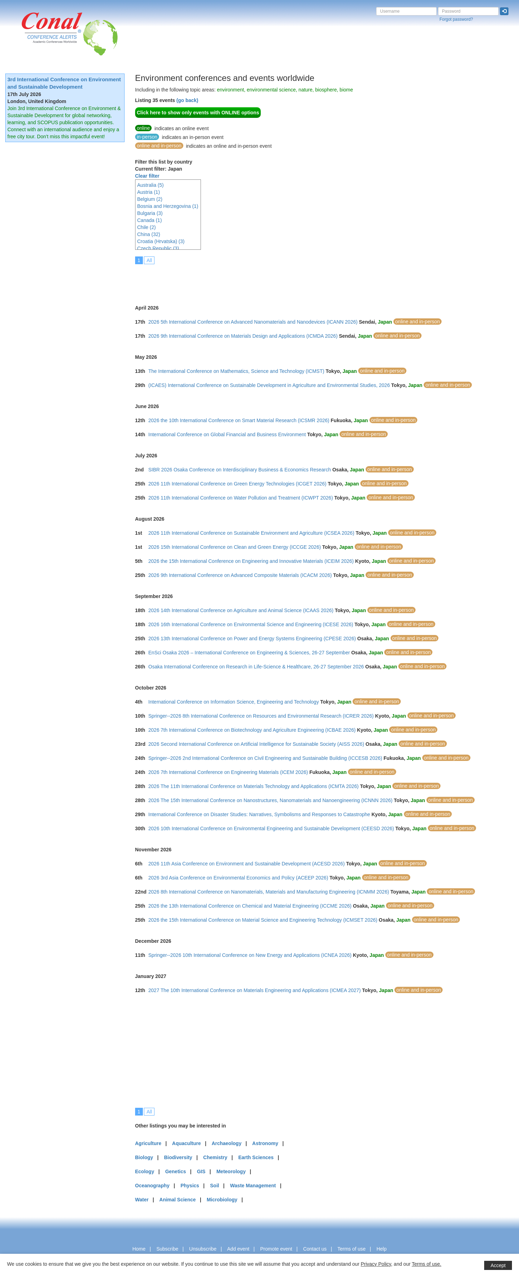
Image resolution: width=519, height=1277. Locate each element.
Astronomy (265, 1143)
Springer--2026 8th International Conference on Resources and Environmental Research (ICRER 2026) (261, 716)
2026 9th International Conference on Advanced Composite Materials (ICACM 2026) (240, 575)
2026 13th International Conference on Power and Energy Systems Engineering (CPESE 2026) (252, 638)
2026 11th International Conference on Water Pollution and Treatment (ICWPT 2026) (240, 498)
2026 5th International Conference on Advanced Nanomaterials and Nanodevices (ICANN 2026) (253, 322)
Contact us (315, 1249)
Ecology (144, 1171)
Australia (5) (150, 185)
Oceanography (152, 1185)
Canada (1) (149, 220)
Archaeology (226, 1143)
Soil (214, 1185)
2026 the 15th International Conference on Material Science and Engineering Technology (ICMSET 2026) (263, 920)
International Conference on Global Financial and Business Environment (227, 434)
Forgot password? (456, 19)
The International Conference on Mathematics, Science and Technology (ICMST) (236, 371)
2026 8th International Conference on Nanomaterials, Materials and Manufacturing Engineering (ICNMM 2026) (268, 892)
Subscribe (167, 1249)
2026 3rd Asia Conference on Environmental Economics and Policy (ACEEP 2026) (238, 878)
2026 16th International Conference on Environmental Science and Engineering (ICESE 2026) (250, 624)
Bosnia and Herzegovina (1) (167, 206)
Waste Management (253, 1185)
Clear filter (147, 176)
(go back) (187, 100)
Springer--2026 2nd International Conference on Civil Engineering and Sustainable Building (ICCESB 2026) (265, 758)
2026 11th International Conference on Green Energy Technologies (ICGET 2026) (237, 484)
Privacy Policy (376, 1264)
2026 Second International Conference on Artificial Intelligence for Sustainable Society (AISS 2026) (256, 744)
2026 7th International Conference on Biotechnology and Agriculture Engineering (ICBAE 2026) (252, 730)
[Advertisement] (263, 280)
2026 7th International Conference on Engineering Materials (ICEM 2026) (228, 772)
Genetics (175, 1171)
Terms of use (351, 1249)
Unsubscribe (203, 1249)
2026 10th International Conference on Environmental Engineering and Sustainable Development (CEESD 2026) (271, 828)
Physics (190, 1185)
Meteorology (231, 1171)
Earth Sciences (255, 1157)
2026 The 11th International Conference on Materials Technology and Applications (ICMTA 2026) (253, 786)
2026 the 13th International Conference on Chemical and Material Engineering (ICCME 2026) (250, 906)
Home (138, 1249)
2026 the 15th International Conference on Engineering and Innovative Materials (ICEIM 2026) (251, 561)
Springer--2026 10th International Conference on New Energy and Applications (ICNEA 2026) (250, 955)
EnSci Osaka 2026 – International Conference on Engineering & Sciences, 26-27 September (249, 652)
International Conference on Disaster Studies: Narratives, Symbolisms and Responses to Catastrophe (259, 814)
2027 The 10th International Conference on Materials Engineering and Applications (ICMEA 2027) (254, 990)
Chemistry (215, 1157)
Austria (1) (148, 192)
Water (141, 1199)
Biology (144, 1157)
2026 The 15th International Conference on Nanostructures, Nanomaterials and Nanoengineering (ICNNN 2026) (270, 800)
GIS (201, 1171)
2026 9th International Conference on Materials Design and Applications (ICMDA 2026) (243, 336)
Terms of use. (426, 1264)
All (149, 260)
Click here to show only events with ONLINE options (198, 112)
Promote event (276, 1249)
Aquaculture (186, 1143)
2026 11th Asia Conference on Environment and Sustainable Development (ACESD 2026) (246, 863)
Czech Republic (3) (158, 248)
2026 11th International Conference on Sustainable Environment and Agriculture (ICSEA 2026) (251, 533)
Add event (238, 1249)
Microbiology (222, 1199)
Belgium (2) (150, 199)
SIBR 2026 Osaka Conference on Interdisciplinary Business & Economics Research (239, 469)
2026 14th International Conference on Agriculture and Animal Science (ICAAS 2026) (241, 610)
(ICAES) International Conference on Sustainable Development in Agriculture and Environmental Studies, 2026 (269, 385)
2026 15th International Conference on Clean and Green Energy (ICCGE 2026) (234, 547)
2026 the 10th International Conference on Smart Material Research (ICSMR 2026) (238, 420)
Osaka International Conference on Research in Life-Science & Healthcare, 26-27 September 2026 (256, 666)
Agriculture (148, 1143)
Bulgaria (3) (150, 213)
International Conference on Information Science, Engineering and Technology (233, 702)
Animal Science (177, 1199)
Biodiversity (178, 1157)
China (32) (148, 234)
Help (381, 1249)
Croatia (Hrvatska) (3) (161, 241)
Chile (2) (146, 227)
